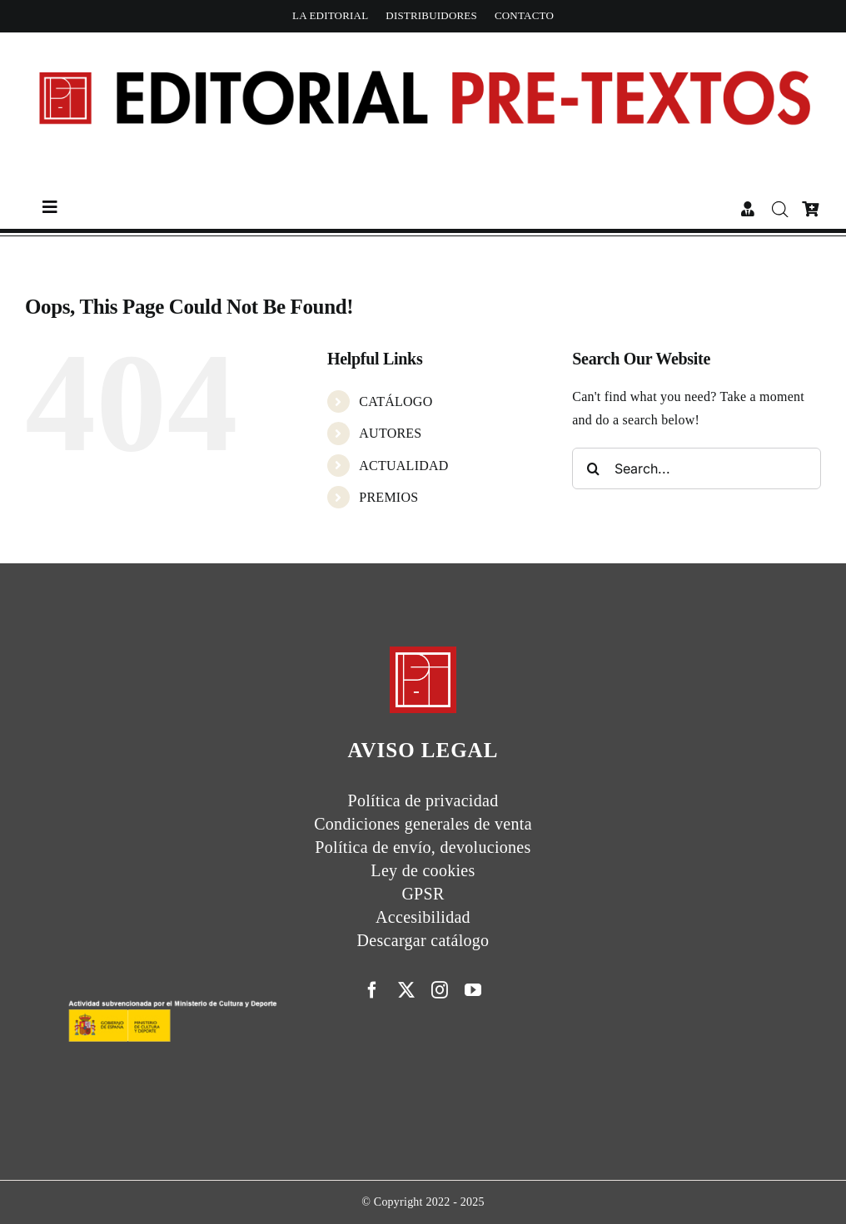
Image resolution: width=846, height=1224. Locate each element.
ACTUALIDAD (403, 465)
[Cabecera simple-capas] (423, 47)
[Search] (593, 468)
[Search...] (696, 468)
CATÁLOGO (395, 401)
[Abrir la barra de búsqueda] (780, 209)
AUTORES (390, 433)
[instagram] (439, 990)
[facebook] (372, 990)
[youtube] (473, 990)
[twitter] (406, 990)
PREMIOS (388, 497)
